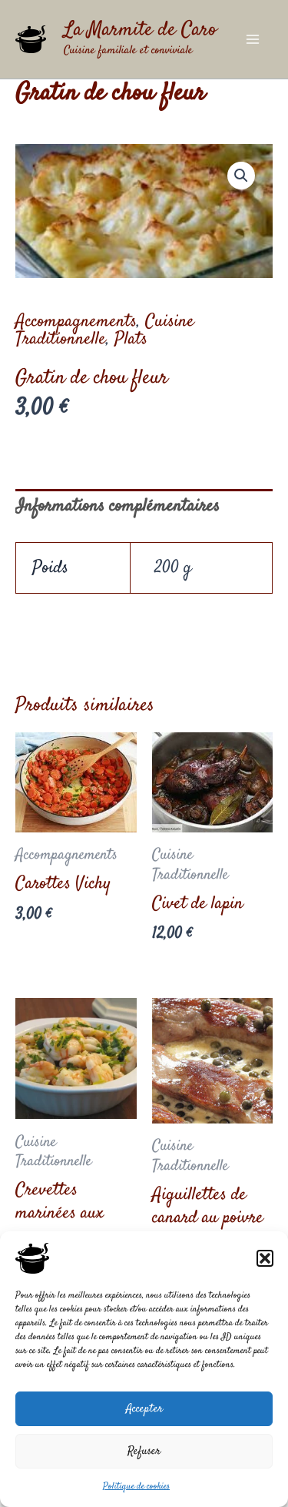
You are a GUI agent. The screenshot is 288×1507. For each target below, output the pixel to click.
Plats (130, 339)
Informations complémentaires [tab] (117, 506)
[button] (265, 1258)
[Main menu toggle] (253, 39)
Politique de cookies (136, 1486)
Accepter (144, 1409)
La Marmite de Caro (140, 30)
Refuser (144, 1451)
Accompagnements (76, 322)
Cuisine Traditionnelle (104, 331)
